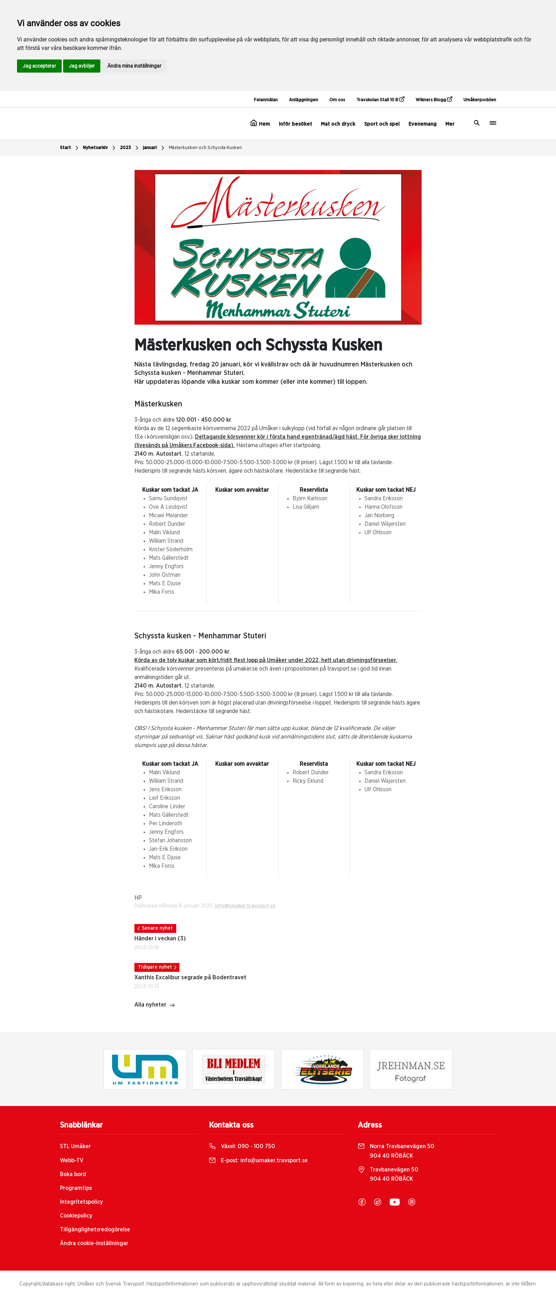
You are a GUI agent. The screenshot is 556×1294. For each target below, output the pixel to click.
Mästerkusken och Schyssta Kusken (205, 148)
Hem (260, 123)
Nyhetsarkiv (100, 148)
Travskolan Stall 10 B (380, 99)
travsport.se (342, 669)
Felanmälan (266, 100)
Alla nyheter (154, 1005)
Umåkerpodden (479, 100)
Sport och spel (382, 124)
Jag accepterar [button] (39, 66)
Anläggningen (303, 100)
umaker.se (246, 669)
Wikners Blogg (434, 99)
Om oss (337, 100)
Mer (450, 124)
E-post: (258, 1160)
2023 (130, 148)
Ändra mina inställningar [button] (134, 66)
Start (70, 148)
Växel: (242, 1146)
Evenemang (422, 124)
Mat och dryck (338, 124)
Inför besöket (295, 124)
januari (154, 148)
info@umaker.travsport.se (245, 905)
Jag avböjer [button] (82, 66)
